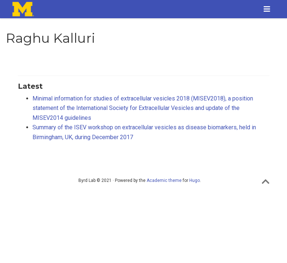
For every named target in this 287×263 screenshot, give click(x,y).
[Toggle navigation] (267, 9)
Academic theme (164, 180)
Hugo (194, 180)
